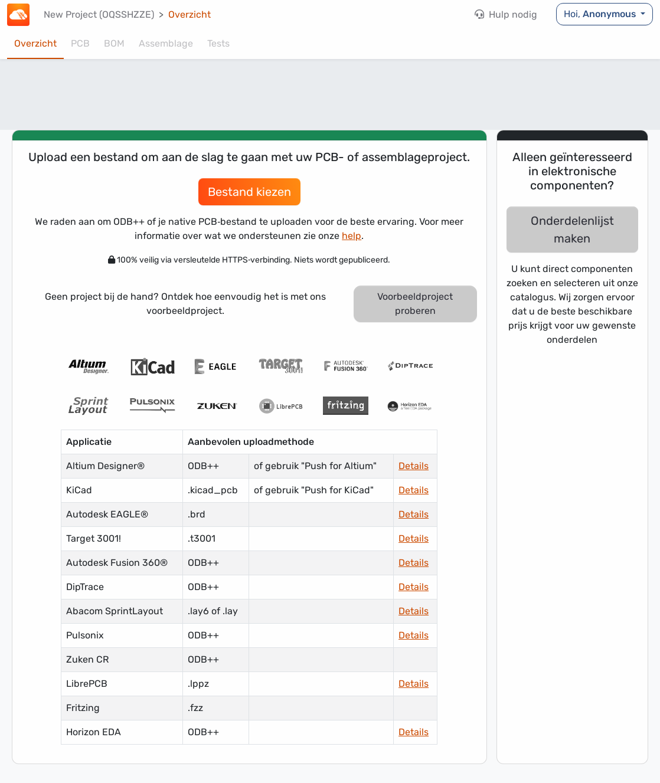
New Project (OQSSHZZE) (99, 14)
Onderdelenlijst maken (572, 229)
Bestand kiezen (249, 192)
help (351, 235)
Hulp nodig (506, 14)
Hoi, (601, 13)
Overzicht (189, 14)
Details (413, 465)
